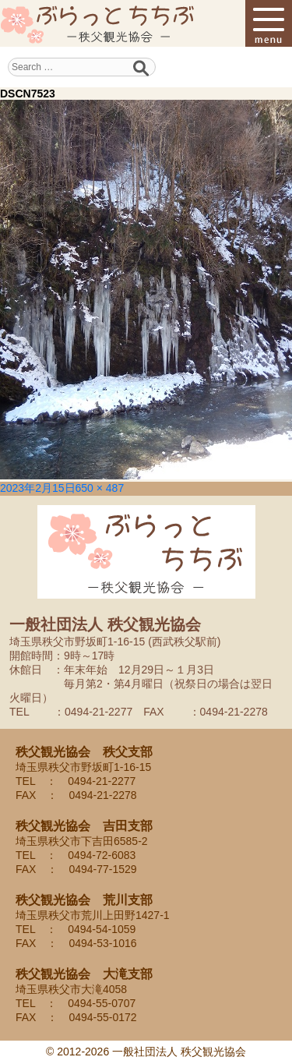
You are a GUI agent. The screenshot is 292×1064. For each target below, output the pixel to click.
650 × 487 (100, 488)
